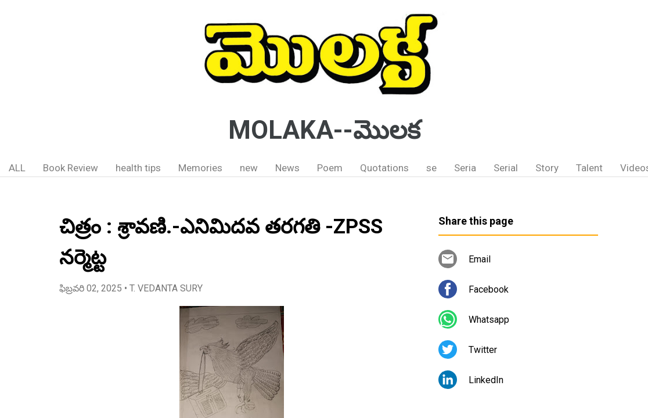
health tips (138, 168)
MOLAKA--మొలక (324, 130)
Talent (589, 168)
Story (547, 168)
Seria (465, 168)
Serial (506, 168)
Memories (200, 168)
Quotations (384, 168)
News (287, 168)
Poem (330, 168)
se (431, 168)
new (249, 168)
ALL (17, 168)
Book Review (70, 168)
